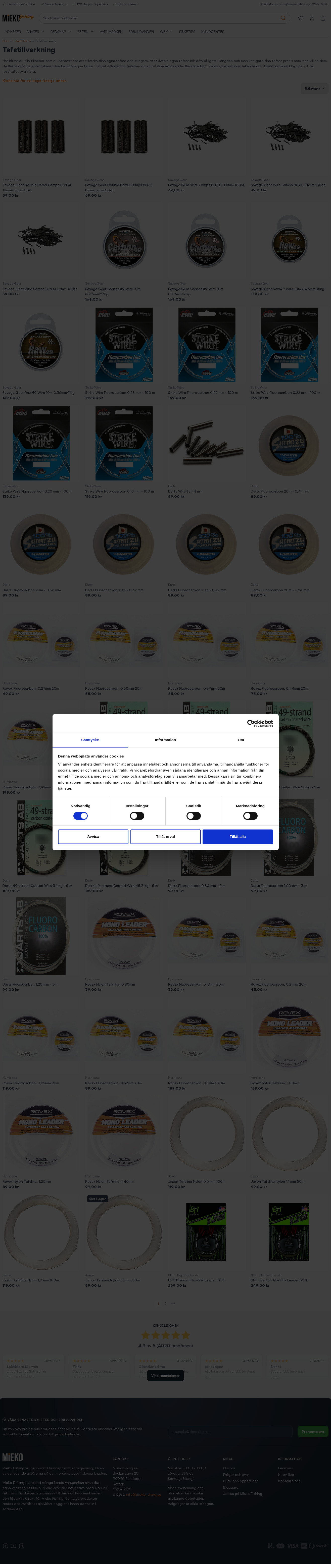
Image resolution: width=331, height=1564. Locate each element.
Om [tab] (241, 740)
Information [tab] (165, 740)
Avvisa (93, 837)
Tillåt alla (238, 837)
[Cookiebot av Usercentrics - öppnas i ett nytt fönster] (251, 723)
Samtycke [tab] (90, 740)
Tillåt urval (165, 837)
